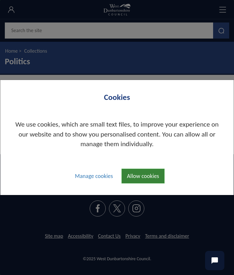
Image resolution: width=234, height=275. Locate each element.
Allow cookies (143, 176)
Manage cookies (94, 176)
